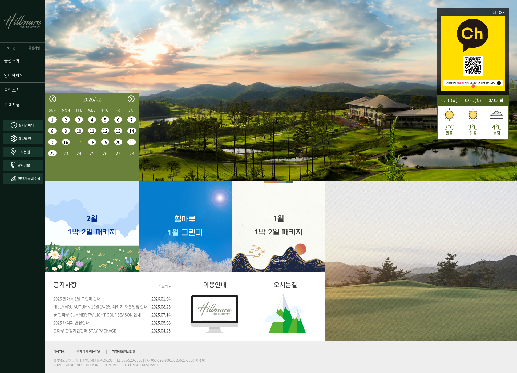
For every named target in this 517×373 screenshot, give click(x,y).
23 (65, 153)
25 (92, 153)
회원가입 (34, 48)
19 (105, 142)
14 (131, 131)
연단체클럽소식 (29, 178)
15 (52, 142)
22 (52, 153)
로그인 (11, 48)
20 (118, 142)
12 (105, 131)
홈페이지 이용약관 (88, 351)
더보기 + (164, 286)
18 (92, 142)
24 (78, 153)
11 (92, 131)
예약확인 (24, 138)
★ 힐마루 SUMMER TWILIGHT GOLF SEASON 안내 (97, 315)
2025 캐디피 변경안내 (71, 323)
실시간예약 (26, 125)
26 (105, 153)
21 (131, 142)
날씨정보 (23, 165)
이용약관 (59, 351)
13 (118, 131)
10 (78, 131)
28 (131, 153)
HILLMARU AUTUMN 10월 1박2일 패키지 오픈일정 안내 (100, 307)
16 (65, 142)
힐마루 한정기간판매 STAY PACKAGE (84, 331)
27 (118, 153)
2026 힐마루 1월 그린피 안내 (77, 299)
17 (78, 142)
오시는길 (23, 151)
